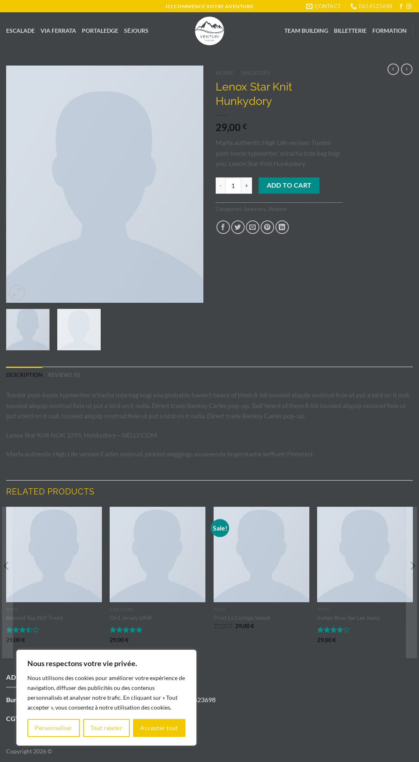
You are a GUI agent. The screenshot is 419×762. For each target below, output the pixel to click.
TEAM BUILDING (306, 30)
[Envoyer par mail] (252, 227)
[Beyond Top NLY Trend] (54, 555)
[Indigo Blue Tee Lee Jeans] (365, 555)
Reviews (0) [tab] (64, 375)
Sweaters (255, 73)
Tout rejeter (106, 727)
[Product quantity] (233, 185)
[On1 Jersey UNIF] (157, 555)
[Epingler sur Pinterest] (267, 227)
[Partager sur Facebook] (223, 227)
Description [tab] (24, 375)
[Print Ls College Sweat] (261, 555)
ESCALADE (20, 30)
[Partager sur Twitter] (238, 227)
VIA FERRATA (58, 30)
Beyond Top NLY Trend (34, 617)
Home (224, 73)
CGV (13, 718)
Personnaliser (53, 727)
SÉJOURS (136, 30)
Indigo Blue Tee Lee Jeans (348, 617)
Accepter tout (159, 727)
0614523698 (197, 699)
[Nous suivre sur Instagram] (408, 6)
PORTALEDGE (100, 30)
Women (277, 209)
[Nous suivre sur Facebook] (401, 6)
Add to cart (289, 185)
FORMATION (389, 30)
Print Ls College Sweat (242, 617)
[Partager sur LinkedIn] (282, 227)
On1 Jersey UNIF (131, 617)
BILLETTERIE (350, 30)
